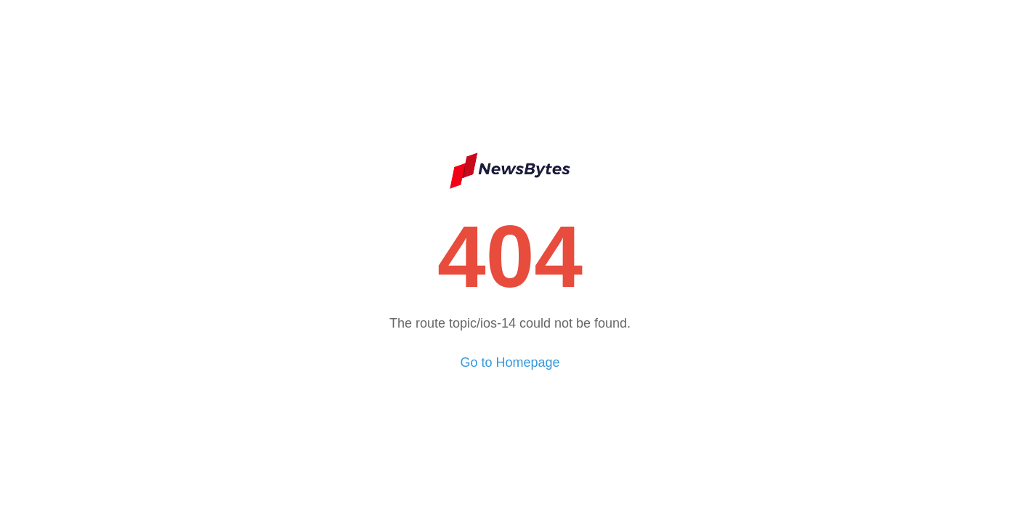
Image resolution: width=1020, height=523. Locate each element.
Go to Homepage (509, 362)
